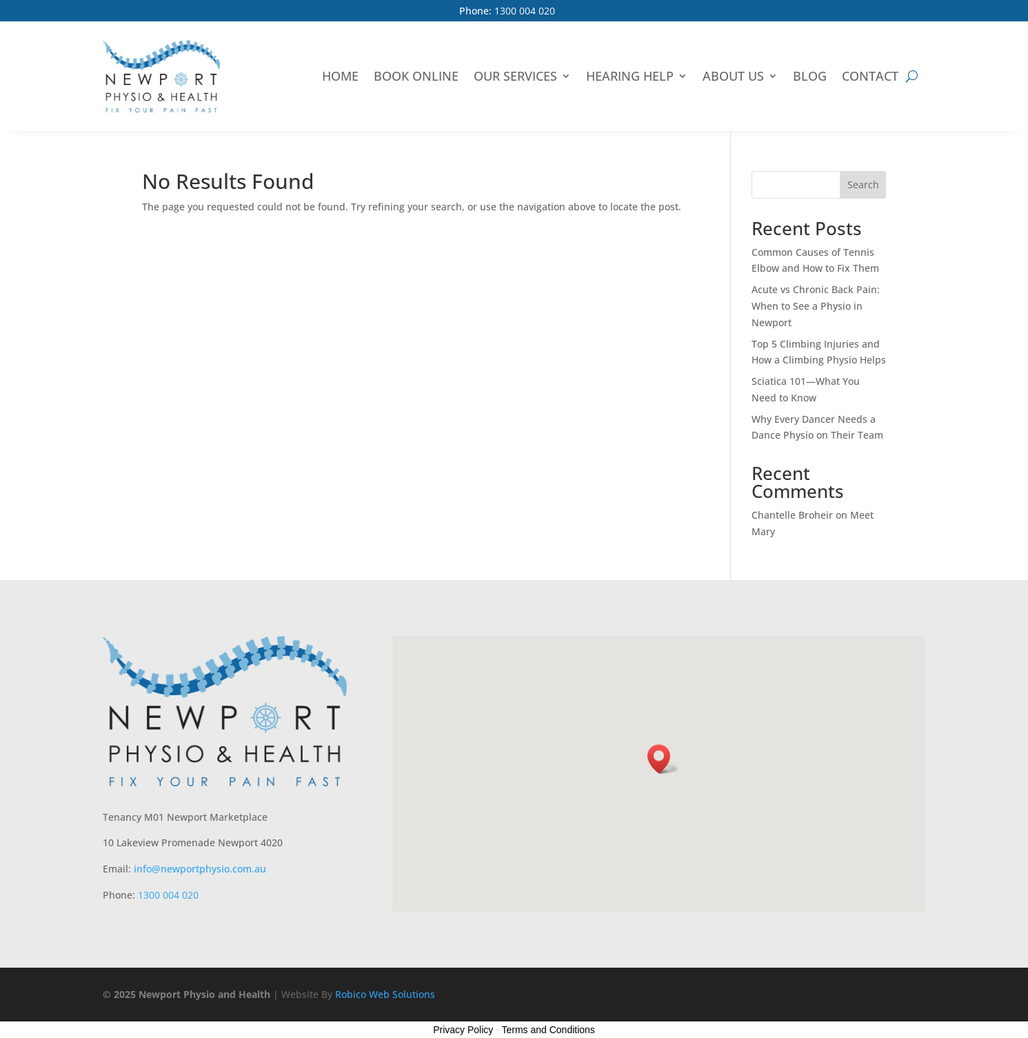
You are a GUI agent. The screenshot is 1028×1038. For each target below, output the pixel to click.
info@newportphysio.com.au (200, 868)
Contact (870, 76)
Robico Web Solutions (385, 994)
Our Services (515, 76)
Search (863, 184)
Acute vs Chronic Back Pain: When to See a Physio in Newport (816, 306)
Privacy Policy (463, 1029)
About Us (733, 76)
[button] (663, 759)
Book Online (416, 76)
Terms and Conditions (547, 1029)
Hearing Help (630, 76)
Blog (810, 76)
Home (340, 76)
